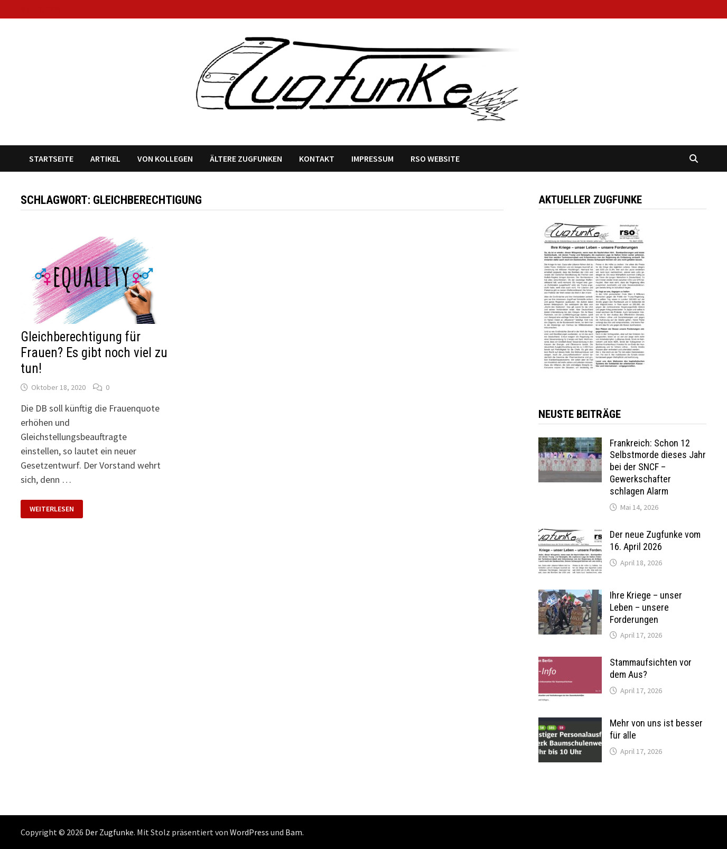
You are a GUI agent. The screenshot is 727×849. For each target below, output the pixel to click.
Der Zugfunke (109, 832)
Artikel (105, 158)
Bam (293, 832)
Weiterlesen (56, 509)
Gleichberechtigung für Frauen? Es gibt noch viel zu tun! (94, 352)
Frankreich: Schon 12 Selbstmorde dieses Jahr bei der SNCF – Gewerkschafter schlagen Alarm (658, 467)
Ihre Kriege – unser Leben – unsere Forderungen (646, 607)
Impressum (372, 158)
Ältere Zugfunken (246, 158)
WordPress (249, 832)
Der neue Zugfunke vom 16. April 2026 (655, 540)
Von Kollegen (165, 158)
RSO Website (435, 158)
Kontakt (316, 158)
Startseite (51, 158)
